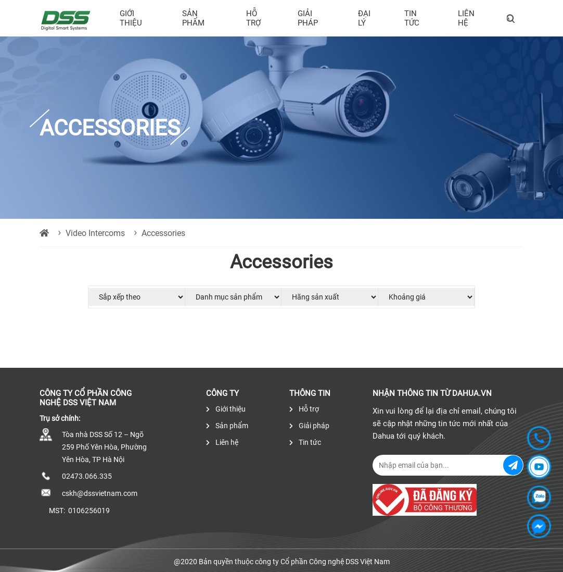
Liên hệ (466, 18)
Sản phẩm (193, 18)
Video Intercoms (95, 233)
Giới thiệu (131, 18)
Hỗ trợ (253, 18)
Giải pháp (308, 18)
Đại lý (364, 18)
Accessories (163, 233)
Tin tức (411, 18)
